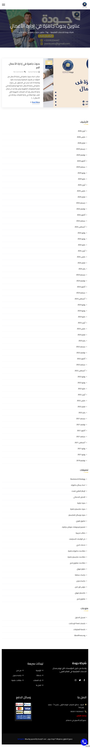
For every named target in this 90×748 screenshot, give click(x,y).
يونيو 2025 (81, 173)
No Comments (18, 71)
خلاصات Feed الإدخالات (77, 623)
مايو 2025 (81, 179)
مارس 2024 (81, 256)
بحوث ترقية (81, 503)
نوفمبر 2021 (80, 424)
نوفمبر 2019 (80, 460)
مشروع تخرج (81, 599)
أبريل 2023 (81, 322)
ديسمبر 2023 (80, 274)
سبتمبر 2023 (80, 292)
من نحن (19, 670)
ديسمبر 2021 (80, 418)
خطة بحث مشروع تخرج (77, 563)
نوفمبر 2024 (80, 209)
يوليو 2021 (81, 448)
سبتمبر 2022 (80, 364)
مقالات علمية (16, 680)
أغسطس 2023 (80, 298)
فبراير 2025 (81, 197)
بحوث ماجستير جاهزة (77, 509)
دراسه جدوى (80, 581)
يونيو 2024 (81, 238)
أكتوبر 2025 (81, 161)
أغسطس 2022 (80, 370)
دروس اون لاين (80, 587)
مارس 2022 (81, 400)
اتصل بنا (38, 685)
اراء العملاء (37, 680)
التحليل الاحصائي (79, 497)
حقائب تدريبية (80, 533)
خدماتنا (38, 675)
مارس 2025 (81, 191)
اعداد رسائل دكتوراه (78, 485)
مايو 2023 (81, 316)
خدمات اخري (80, 545)
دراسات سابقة (80, 575)
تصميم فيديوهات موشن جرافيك (73, 527)
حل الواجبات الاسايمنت (77, 539)
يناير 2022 (82, 412)
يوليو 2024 (81, 232)
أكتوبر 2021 (81, 430)
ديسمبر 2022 (80, 346)
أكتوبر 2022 (81, 358)
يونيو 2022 (81, 382)
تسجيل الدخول (80, 617)
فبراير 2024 (81, 262)
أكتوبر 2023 (81, 286)
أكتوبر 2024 (81, 215)
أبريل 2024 (81, 250)
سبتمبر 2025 (80, 167)
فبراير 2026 (81, 143)
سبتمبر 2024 (80, 221)
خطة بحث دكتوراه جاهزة (76, 551)
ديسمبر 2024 (80, 203)
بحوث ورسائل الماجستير (77, 515)
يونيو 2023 (81, 310)
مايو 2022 (81, 388)
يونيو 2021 (81, 454)
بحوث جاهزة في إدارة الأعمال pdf (24, 66)
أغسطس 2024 (80, 227)
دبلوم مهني (81, 569)
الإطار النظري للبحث (78, 491)
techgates (21, 738)
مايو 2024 (81, 244)
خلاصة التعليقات (79, 629)
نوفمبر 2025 (80, 155)
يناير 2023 (82, 340)
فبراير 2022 (81, 406)
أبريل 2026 (81, 131)
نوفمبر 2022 (80, 352)
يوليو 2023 (81, 304)
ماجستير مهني (80, 593)
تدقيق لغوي (80, 521)
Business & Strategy (77, 479)
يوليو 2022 (81, 376)
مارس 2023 (81, 328)
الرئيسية (38, 670)
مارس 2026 (81, 137)
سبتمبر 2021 (80, 436)
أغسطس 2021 (80, 442)
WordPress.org (79, 635)
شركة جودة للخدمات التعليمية (62, 32)
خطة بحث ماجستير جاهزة (76, 557)
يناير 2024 (82, 268)
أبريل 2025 (81, 185)
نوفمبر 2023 (80, 280)
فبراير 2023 (81, 334)
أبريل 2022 (81, 394)
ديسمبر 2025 (80, 149)
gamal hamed (33, 71)
